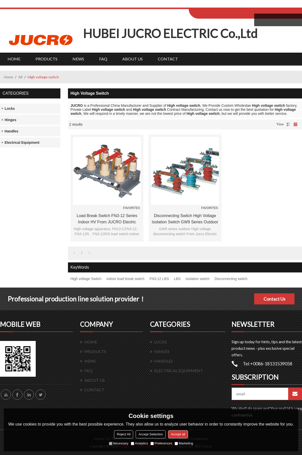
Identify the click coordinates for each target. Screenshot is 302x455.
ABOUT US (132, 58)
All (20, 77)
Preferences (161, 443)
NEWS (78, 58)
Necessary (118, 443)
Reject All (123, 434)
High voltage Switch (85, 279)
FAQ (103, 58)
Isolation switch (197, 279)
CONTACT (168, 58)
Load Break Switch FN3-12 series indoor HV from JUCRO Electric (107, 219)
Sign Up (231, 5)
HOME (14, 58)
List (288, 124)
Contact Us (274, 299)
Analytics (139, 443)
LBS (177, 279)
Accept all (178, 434)
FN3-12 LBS (159, 279)
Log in (220, 5)
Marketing (184, 443)
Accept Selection (150, 434)
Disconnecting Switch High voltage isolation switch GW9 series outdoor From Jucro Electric (185, 219)
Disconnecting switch (230, 279)
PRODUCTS (46, 58)
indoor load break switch (125, 279)
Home (8, 77)
